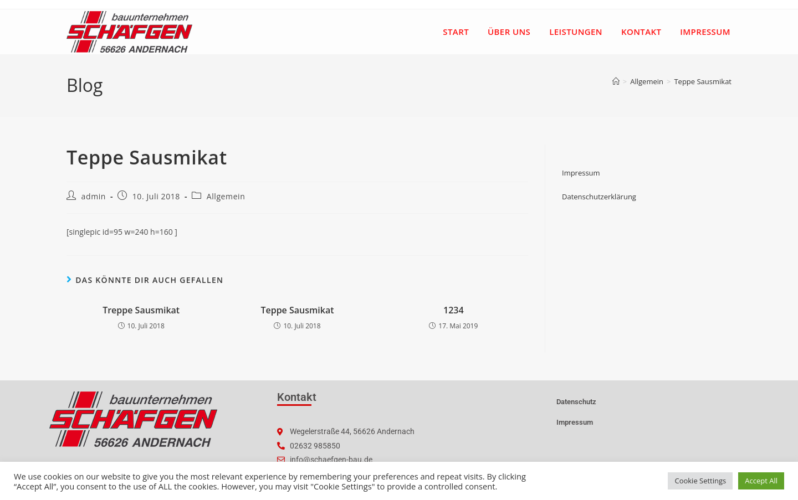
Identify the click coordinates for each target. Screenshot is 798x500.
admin (93, 196)
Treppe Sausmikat (141, 310)
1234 (453, 310)
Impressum (581, 173)
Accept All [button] (761, 481)
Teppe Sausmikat (703, 81)
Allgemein (226, 196)
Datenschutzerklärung (599, 197)
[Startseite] (616, 81)
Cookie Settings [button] (700, 481)
